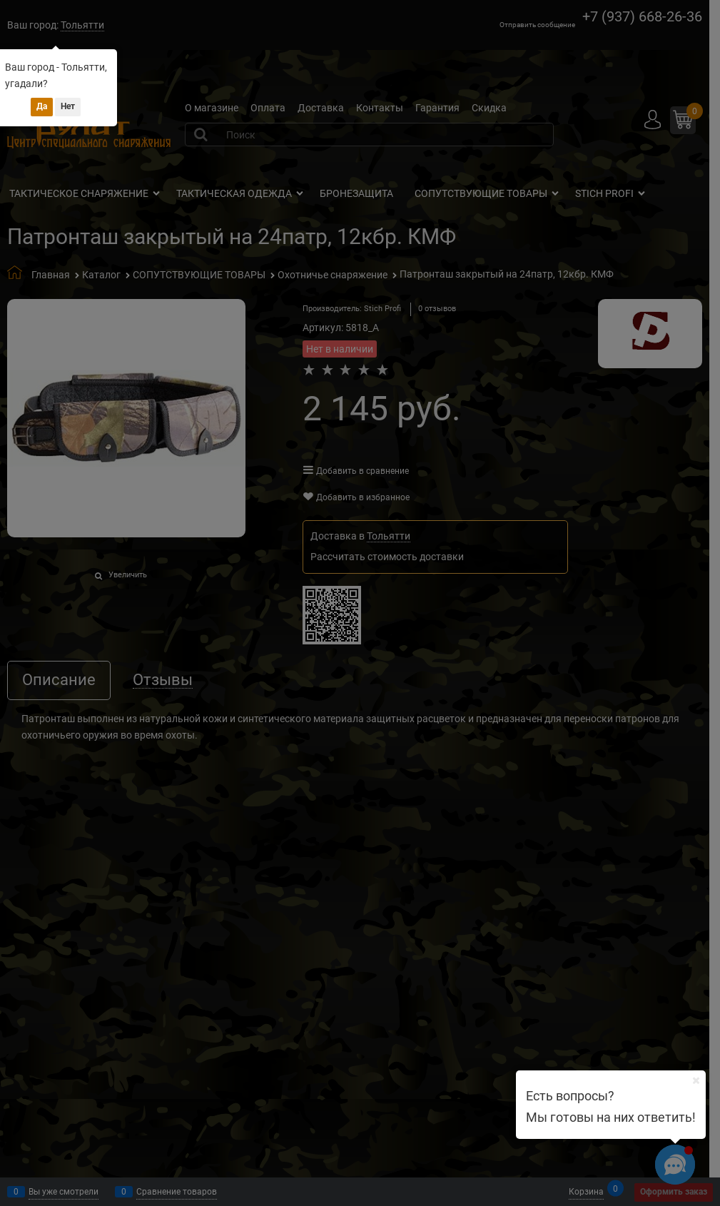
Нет (68, 106)
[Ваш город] (696, 1080)
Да (41, 106)
